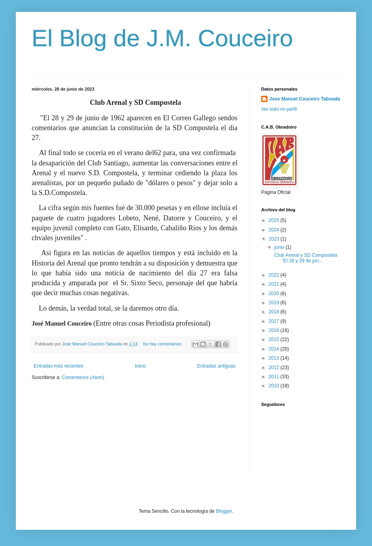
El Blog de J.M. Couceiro (162, 38)
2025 (275, 220)
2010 (275, 386)
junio (280, 247)
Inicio (140, 366)
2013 (275, 358)
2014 (275, 349)
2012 (275, 367)
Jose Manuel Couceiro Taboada (304, 99)
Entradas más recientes (59, 366)
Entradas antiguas (216, 366)
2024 (275, 230)
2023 (275, 239)
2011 (275, 376)
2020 (275, 293)
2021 (275, 284)
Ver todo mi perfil (279, 109)
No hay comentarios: (163, 343)
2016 (275, 330)
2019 (275, 302)
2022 (275, 275)
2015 (275, 339)
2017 (275, 321)
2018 (275, 312)
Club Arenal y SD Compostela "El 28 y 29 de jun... (305, 258)
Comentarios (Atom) (83, 377)
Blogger (224, 511)
